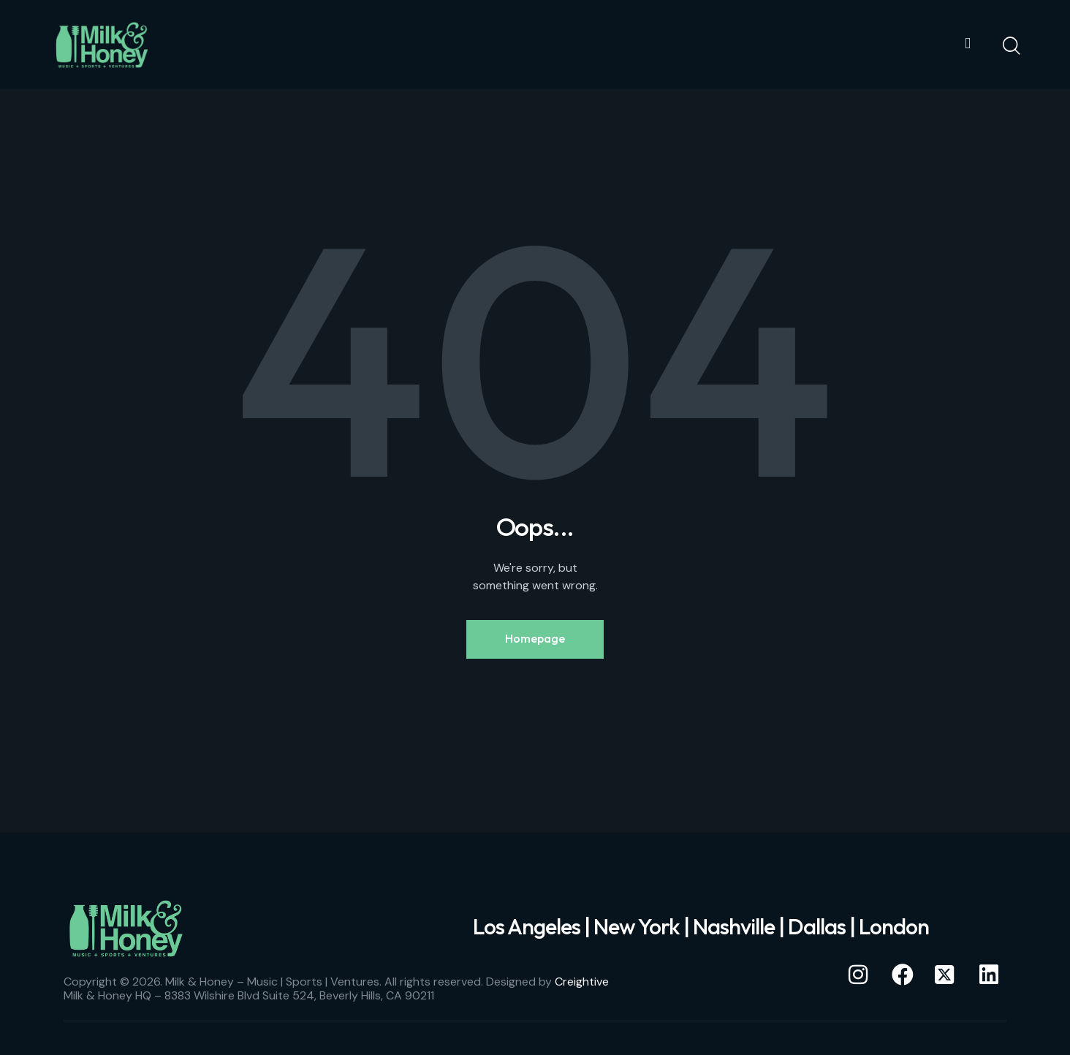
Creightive (582, 983)
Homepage (535, 639)
